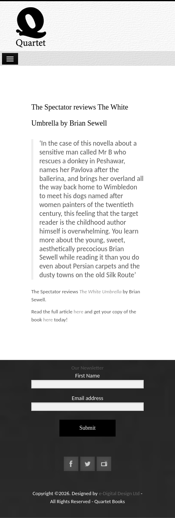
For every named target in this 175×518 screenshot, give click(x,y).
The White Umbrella (100, 291)
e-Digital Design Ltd (119, 493)
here (78, 312)
